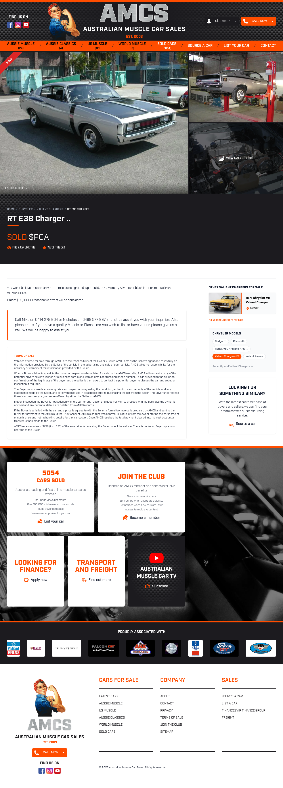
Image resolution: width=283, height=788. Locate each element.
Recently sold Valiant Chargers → (232, 366)
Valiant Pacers (254, 356)
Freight (228, 717)
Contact (268, 46)
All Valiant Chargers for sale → (228, 320)
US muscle (97, 46)
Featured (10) (13, 188)
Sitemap (166, 732)
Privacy (166, 710)
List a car (229, 703)
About (165, 696)
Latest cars (109, 696)
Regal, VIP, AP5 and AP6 (231, 349)
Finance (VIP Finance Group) (244, 710)
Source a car (200, 46)
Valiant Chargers (50, 209)
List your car (236, 46)
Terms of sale (171, 717)
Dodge (220, 341)
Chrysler (26, 209)
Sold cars (166, 46)
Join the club (171, 724)
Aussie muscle (21, 46)
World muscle (132, 46)
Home (11, 209)
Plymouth (239, 341)
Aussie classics (61, 46)
